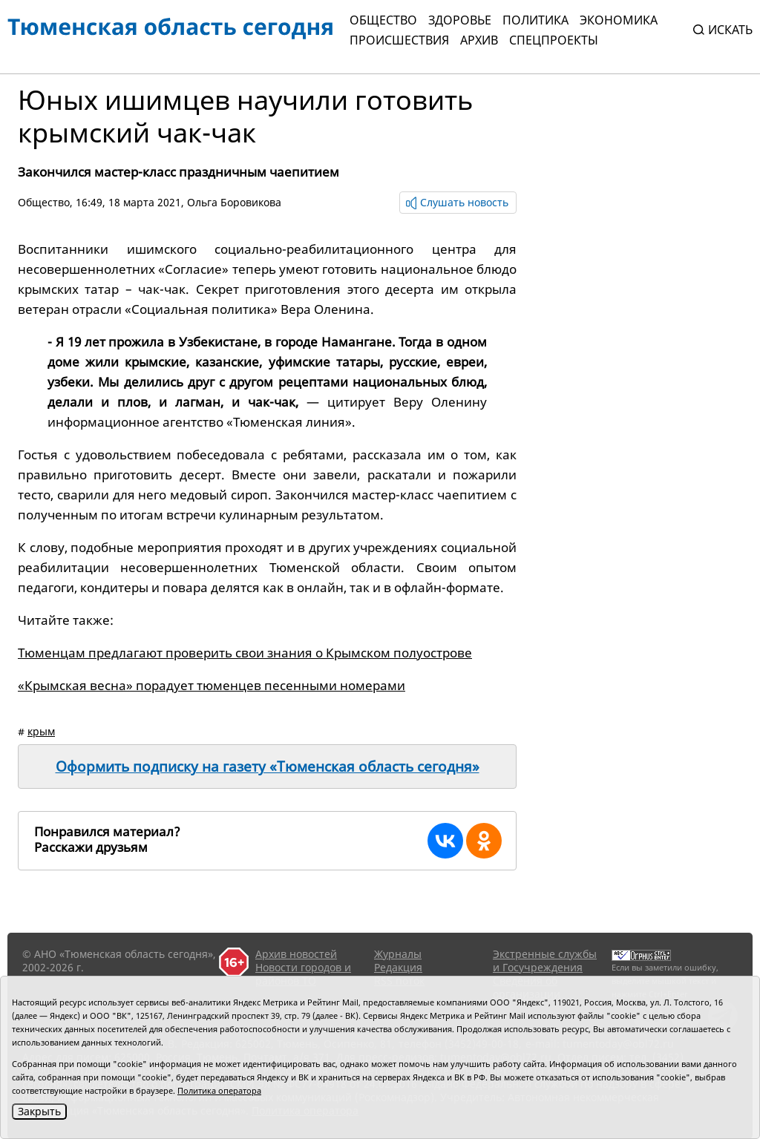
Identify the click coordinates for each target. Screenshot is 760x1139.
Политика (535, 20)
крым (41, 731)
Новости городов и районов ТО (303, 974)
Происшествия (399, 40)
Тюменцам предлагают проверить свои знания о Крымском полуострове (245, 652)
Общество (383, 20)
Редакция (398, 967)
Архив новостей (296, 954)
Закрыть (39, 1111)
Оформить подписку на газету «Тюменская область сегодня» (267, 766)
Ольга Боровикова (234, 202)
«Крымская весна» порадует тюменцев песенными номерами (211, 685)
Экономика (619, 20)
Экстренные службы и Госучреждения (545, 960)
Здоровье (459, 20)
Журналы (398, 954)
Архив (479, 40)
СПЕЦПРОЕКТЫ (553, 40)
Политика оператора (219, 1090)
